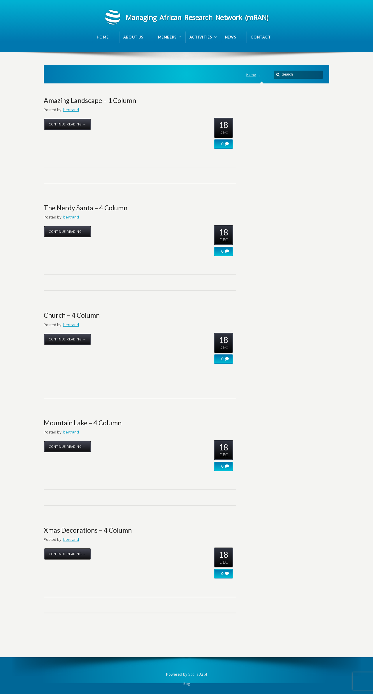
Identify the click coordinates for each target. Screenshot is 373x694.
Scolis (193, 674)
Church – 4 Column (72, 315)
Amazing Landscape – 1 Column (90, 100)
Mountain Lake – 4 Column (83, 423)
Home (251, 74)
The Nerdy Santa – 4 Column (85, 208)
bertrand (71, 109)
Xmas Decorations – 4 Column (88, 530)
